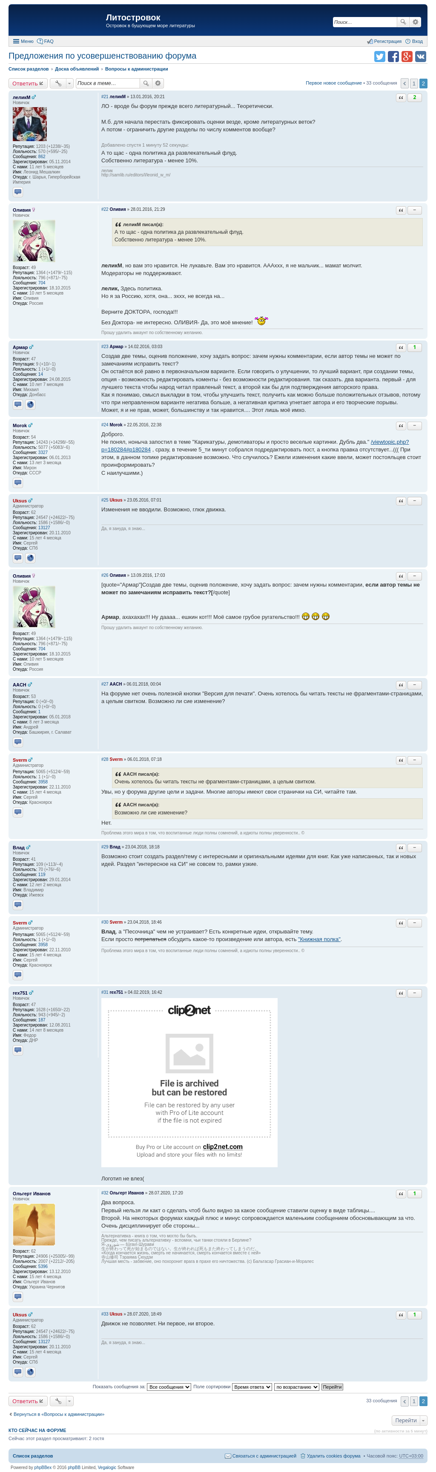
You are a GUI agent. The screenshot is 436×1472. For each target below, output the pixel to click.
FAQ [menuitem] (49, 41)
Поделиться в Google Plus (407, 56)
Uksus (20, 500)
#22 (105, 209)
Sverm (20, 760)
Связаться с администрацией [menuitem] (264, 1455)
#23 (105, 346)
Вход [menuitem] (417, 41)
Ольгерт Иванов (32, 1193)
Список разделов (33, 1455)
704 (42, 283)
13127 (44, 527)
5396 (43, 1266)
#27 (105, 684)
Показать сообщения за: (142, 1386)
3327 (43, 452)
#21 (105, 96)
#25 (105, 500)
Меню (27, 41)
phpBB (74, 1467)
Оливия (22, 210)
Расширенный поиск (415, 22)
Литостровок (133, 17)
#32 (105, 1193)
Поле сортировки (232, 1386)
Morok (20, 425)
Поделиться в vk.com (420, 56)
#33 (105, 1314)
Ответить (25, 83)
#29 (105, 847)
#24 (105, 425)
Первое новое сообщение (334, 82)
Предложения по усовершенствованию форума (102, 55)
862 (42, 156)
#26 (105, 575)
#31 (105, 992)
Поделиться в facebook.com (393, 56)
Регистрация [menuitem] (388, 41)
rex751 (20, 993)
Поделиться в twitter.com (379, 56)
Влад (19, 847)
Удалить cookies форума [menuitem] (334, 1455)
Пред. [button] (405, 83)
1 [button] (414, 83)
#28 (105, 759)
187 (42, 1020)
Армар (20, 347)
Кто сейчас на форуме (37, 1430)
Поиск (403, 22)
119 (42, 874)
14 (40, 374)
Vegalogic (107, 1467)
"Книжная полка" (319, 939)
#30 (105, 922)
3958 (43, 782)
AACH (19, 684)
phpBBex (43, 1467)
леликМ (21, 97)
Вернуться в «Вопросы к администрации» (59, 1414)
